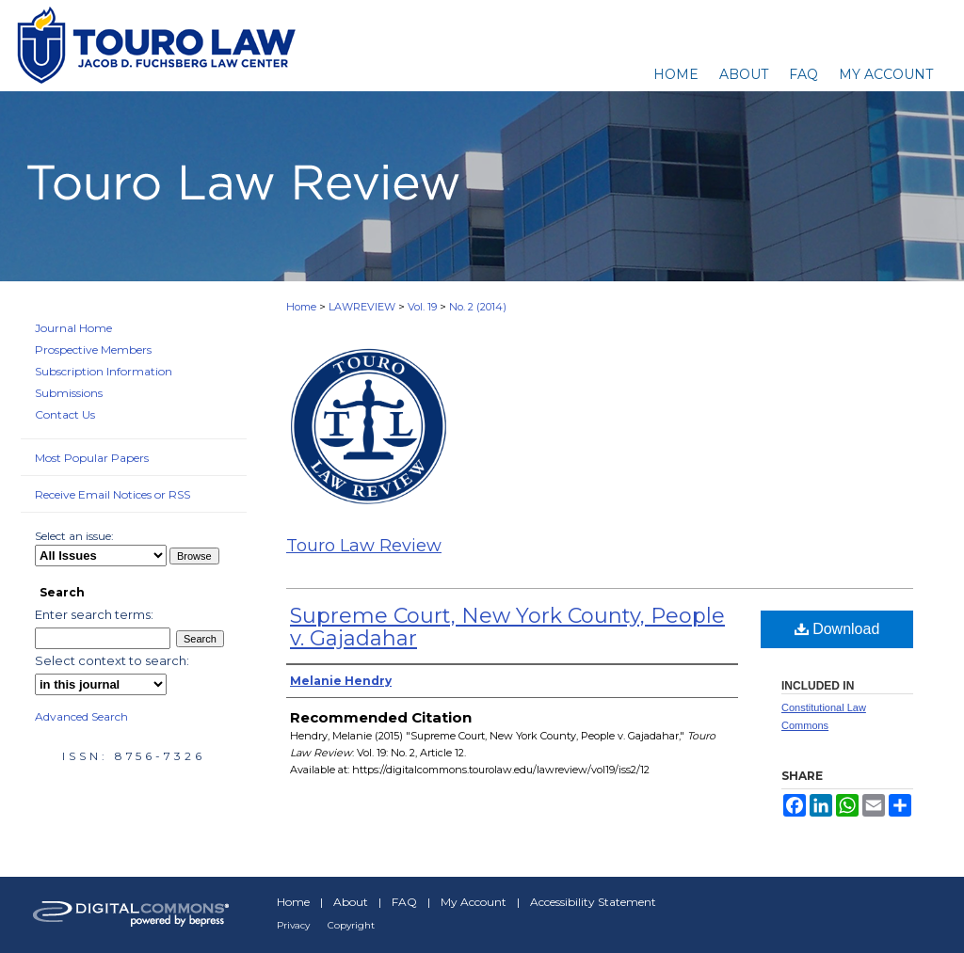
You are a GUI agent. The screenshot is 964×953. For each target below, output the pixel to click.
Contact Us (65, 414)
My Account (473, 902)
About (350, 902)
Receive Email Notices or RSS (112, 494)
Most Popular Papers (92, 458)
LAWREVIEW (362, 306)
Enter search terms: (94, 614)
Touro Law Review (364, 545)
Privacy (293, 925)
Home (301, 306)
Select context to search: (112, 660)
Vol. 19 (422, 306)
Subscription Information (103, 371)
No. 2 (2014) (477, 306)
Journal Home (73, 328)
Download (837, 629)
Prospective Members (93, 349)
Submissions (69, 393)
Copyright (351, 925)
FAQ (404, 902)
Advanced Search (81, 716)
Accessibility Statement (593, 902)
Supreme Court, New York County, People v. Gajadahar (507, 627)
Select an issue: (74, 536)
